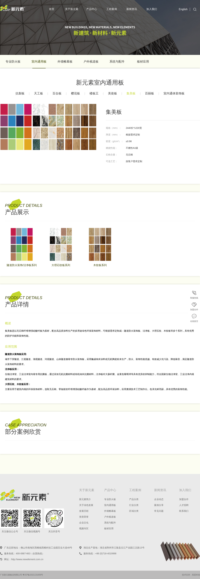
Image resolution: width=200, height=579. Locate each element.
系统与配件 (117, 61)
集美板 (131, 93)
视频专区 (83, 528)
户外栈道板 (91, 61)
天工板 (38, 93)
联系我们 (183, 511)
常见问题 (159, 511)
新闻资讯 (131, 9)
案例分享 (159, 505)
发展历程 (83, 511)
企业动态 (159, 499)
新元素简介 (85, 499)
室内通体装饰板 (174, 93)
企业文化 (83, 522)
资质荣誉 (83, 516)
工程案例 (111, 9)
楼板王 (94, 93)
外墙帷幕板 (65, 61)
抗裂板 (20, 93)
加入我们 (151, 9)
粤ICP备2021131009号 (32, 575)
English (183, 9)
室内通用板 (39, 61)
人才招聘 (183, 505)
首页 (51, 9)
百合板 (57, 93)
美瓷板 (112, 93)
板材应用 (143, 61)
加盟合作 (183, 499)
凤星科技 (196, 575)
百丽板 (149, 93)
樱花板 (75, 93)
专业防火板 (13, 61)
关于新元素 (71, 9)
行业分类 (133, 505)
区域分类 (133, 511)
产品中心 (91, 9)
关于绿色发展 (86, 505)
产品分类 (133, 499)
